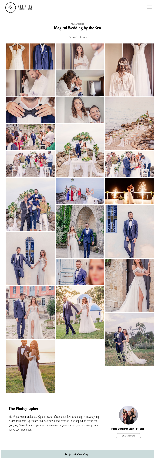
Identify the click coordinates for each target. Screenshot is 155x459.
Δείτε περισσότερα (128, 435)
